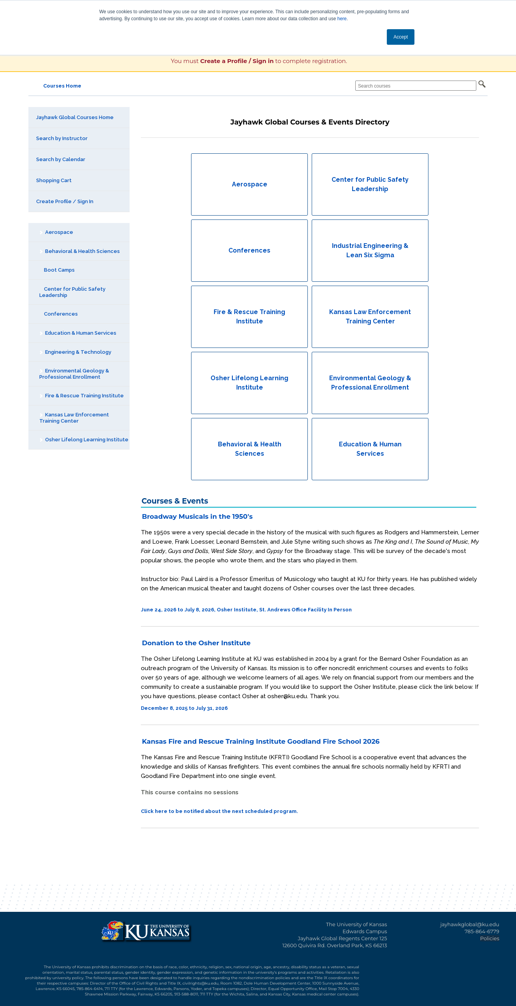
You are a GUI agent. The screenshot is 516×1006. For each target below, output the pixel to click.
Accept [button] (400, 37)
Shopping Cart (54, 180)
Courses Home (62, 86)
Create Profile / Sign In (64, 201)
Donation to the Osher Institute (196, 643)
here (342, 18)
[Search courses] (415, 86)
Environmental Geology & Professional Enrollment (74, 374)
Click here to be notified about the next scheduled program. (219, 811)
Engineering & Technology (75, 352)
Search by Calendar (60, 159)
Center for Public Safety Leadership (72, 292)
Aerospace (56, 232)
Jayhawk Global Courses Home (75, 117)
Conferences (58, 314)
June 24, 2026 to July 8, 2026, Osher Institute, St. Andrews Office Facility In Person (246, 610)
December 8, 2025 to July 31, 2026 (184, 708)
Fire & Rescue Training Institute (81, 396)
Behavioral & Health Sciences (79, 251)
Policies (489, 938)
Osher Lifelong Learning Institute (83, 439)
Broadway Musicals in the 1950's (197, 516)
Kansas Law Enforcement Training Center (74, 418)
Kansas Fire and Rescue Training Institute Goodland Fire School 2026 (261, 741)
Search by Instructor (62, 138)
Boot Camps (57, 270)
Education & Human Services (77, 333)
